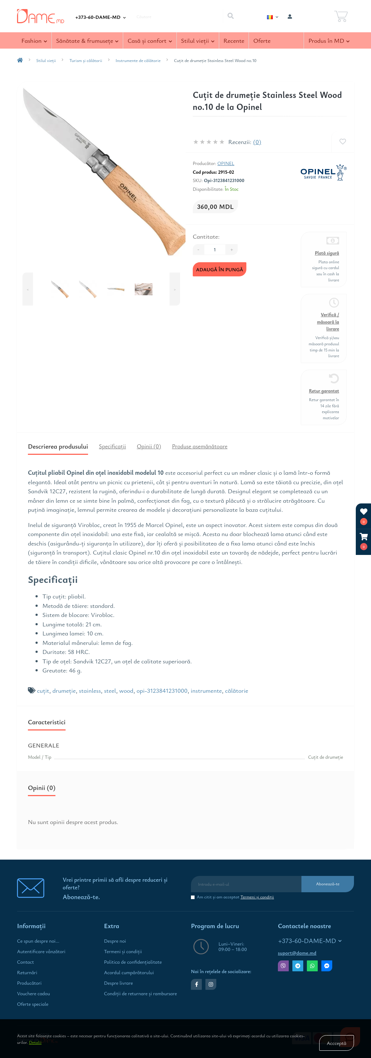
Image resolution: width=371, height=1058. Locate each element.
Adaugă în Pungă (219, 269)
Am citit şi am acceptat (235, 896)
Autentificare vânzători (41, 951)
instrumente (206, 690)
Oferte (261, 40)
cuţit (43, 690)
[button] (364, 541)
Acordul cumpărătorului (129, 972)
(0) (257, 141)
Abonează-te (327, 883)
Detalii (35, 1042)
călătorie (236, 690)
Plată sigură (327, 253)
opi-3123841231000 (162, 690)
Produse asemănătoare (200, 446)
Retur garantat (324, 391)
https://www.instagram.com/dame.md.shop (211, 984)
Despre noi (115, 941)
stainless (90, 690)
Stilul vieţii (46, 60)
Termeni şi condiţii (257, 896)
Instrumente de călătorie (138, 60)
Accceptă (336, 1043)
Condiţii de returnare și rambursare (140, 993)
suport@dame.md (297, 953)
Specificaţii (112, 446)
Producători (29, 983)
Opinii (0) (149, 446)
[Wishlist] (342, 141)
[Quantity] (215, 249)
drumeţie (64, 690)
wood (126, 690)
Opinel (225, 163)
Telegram (297, 965)
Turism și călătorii (85, 60)
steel (110, 690)
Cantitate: (206, 236)
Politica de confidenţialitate (133, 962)
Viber (283, 965)
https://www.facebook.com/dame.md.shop (196, 984)
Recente (234, 40)
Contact (25, 962)
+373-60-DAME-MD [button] (310, 940)
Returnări (27, 972)
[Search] (230, 16)
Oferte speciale (32, 1004)
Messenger (326, 965)
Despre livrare (118, 983)
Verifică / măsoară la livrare (328, 322)
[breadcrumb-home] (20, 60)
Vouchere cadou (33, 993)
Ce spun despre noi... (38, 941)
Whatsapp (312, 965)
